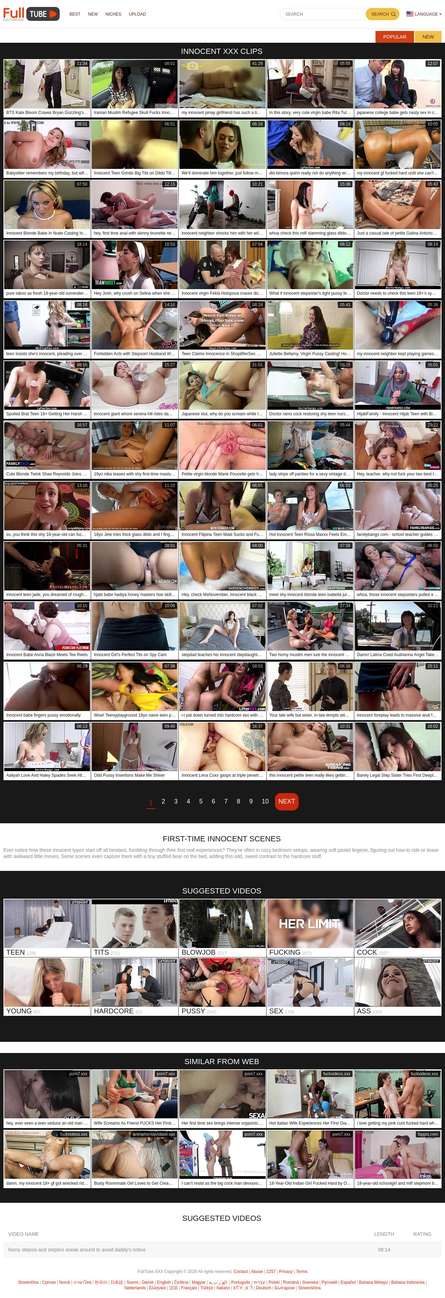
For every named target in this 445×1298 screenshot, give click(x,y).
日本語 (117, 1282)
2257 (271, 1271)
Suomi (132, 1282)
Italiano (223, 1287)
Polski (274, 1282)
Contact (241, 1271)
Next (286, 801)
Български (285, 1287)
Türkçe (206, 1287)
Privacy (286, 1271)
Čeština (181, 1282)
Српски (49, 1282)
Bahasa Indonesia (407, 1282)
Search (380, 14)
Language (422, 14)
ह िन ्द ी (242, 1287)
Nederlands (135, 1287)
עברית (259, 1282)
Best (75, 14)
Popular (394, 37)
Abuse (257, 1271)
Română (291, 1282)
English (164, 1282)
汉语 (173, 1287)
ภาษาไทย (82, 1282)
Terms (301, 1271)
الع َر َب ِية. (218, 1282)
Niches (113, 14)
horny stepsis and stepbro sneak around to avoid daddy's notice (77, 1249)
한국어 (101, 1282)
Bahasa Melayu (373, 1282)
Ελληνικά (157, 1287)
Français (189, 1287)
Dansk (148, 1282)
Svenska (310, 1282)
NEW (93, 14)
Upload (137, 14)
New (428, 37)
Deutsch (263, 1287)
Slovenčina (28, 1282)
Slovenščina (309, 1287)
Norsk (64, 1282)
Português (240, 1282)
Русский (329, 1282)
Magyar (198, 1282)
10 (265, 801)
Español (348, 1282)
